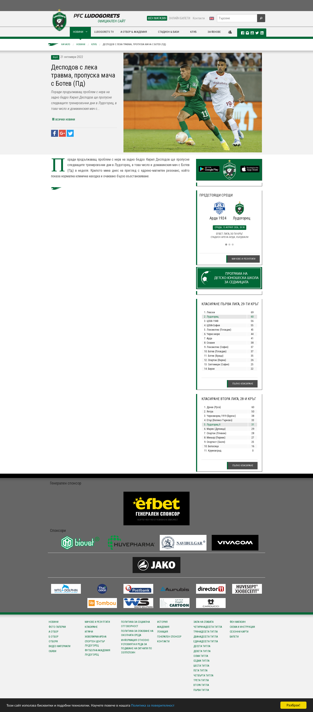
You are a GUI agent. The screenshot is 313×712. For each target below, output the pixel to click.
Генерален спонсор (169, 636)
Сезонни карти (239, 631)
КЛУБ (193, 31)
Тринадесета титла (205, 631)
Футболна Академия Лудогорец (97, 652)
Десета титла (201, 646)
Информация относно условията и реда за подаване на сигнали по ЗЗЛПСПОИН (136, 646)
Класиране (91, 626)
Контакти (199, 18)
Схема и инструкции (242, 626)
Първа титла (201, 690)
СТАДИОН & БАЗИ (168, 31)
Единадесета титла (205, 641)
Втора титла (201, 685)
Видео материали (59, 646)
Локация (162, 631)
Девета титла (201, 651)
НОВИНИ (78, 31)
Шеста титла (201, 665)
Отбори (53, 641)
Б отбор (53, 636)
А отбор (53, 631)
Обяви (52, 651)
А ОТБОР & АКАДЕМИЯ (133, 31)
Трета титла (201, 680)
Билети (234, 636)
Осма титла (200, 656)
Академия (163, 626)
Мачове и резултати (243, 258)
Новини (80, 44)
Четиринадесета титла (207, 626)
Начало (65, 44)
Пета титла (200, 670)
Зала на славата (203, 621)
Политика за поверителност (152, 705)
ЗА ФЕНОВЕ (214, 31)
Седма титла (201, 660)
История (162, 621)
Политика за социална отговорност (135, 624)
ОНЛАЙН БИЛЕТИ (179, 18)
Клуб (94, 44)
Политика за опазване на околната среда (137, 633)
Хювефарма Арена (95, 636)
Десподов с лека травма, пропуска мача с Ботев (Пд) (134, 44)
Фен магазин (238, 621)
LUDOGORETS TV (104, 31)
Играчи (89, 631)
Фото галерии (57, 626)
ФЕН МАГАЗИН (157, 18)
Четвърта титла (203, 675)
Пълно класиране (242, 383)
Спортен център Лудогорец (95, 643)
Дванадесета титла (205, 636)
